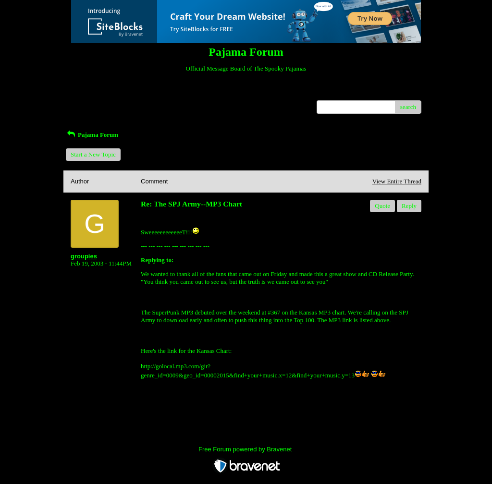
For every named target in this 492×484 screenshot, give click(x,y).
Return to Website (93, 93)
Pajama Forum (92, 134)
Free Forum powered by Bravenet (246, 449)
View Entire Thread (396, 181)
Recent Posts (87, 104)
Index (130, 93)
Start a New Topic (93, 154)
